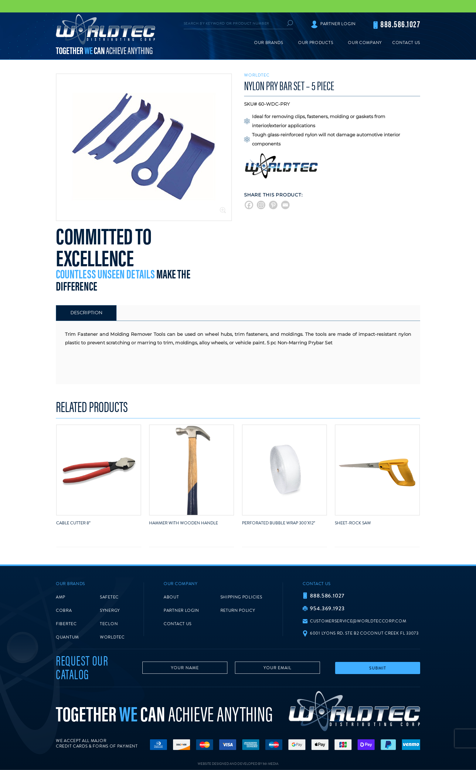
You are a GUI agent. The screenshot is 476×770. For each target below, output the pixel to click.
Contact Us (406, 42)
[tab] (86, 313)
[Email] (285, 205)
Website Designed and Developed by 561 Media (238, 763)
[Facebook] (249, 205)
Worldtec (257, 75)
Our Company (365, 42)
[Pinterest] (273, 205)
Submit (377, 668)
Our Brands (268, 42)
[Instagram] (261, 205)
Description (86, 312)
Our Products (315, 42)
